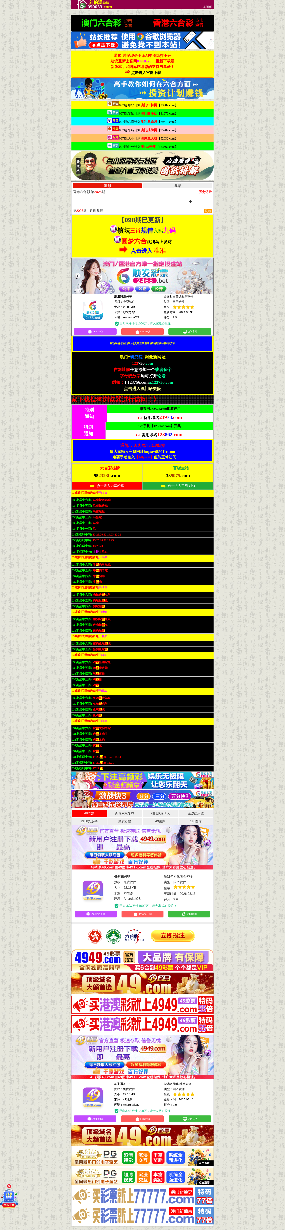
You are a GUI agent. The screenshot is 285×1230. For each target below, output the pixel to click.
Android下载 (96, 915)
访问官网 (189, 332)
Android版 (95, 332)
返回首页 (207, 6)
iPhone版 (142, 332)
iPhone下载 (142, 915)
